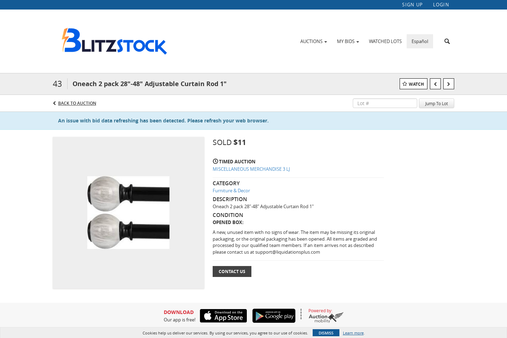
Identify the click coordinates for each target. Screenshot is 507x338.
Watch (416, 84)
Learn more (353, 333)
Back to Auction (77, 103)
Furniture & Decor (231, 190)
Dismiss (326, 333)
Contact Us (232, 271)
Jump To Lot (436, 103)
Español (420, 41)
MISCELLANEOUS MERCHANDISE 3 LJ (251, 169)
